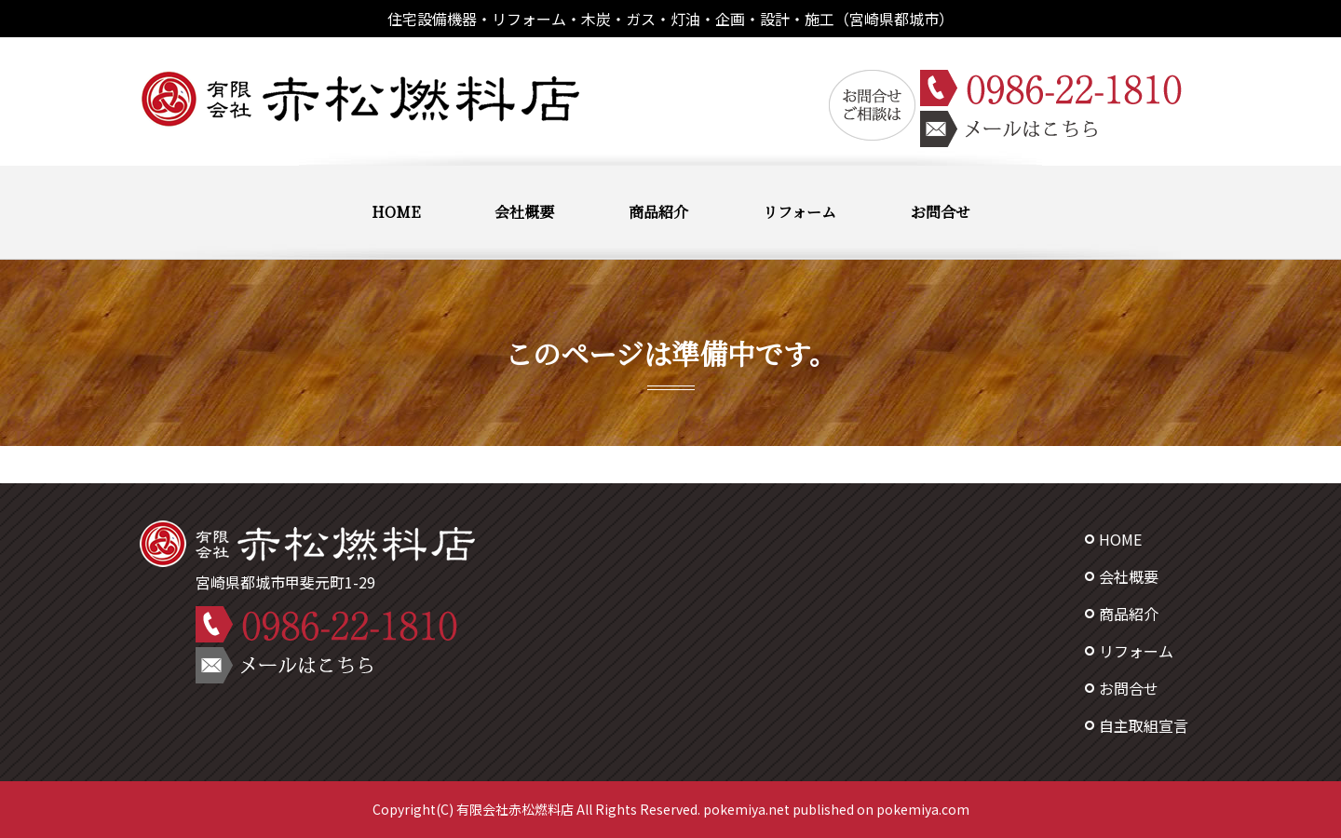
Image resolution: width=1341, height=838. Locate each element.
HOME (396, 212)
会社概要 (524, 212)
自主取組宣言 (1143, 725)
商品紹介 (658, 212)
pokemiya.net (746, 809)
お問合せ (940, 212)
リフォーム (799, 212)
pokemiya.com (922, 809)
